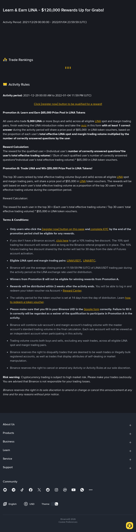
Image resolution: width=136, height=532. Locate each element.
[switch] (54, 504)
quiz (84, 125)
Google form (91, 309)
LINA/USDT (74, 260)
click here (62, 240)
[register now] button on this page (62, 229)
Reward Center (72, 290)
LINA (98, 121)
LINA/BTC (89, 260)
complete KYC (99, 229)
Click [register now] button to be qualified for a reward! (68, 104)
